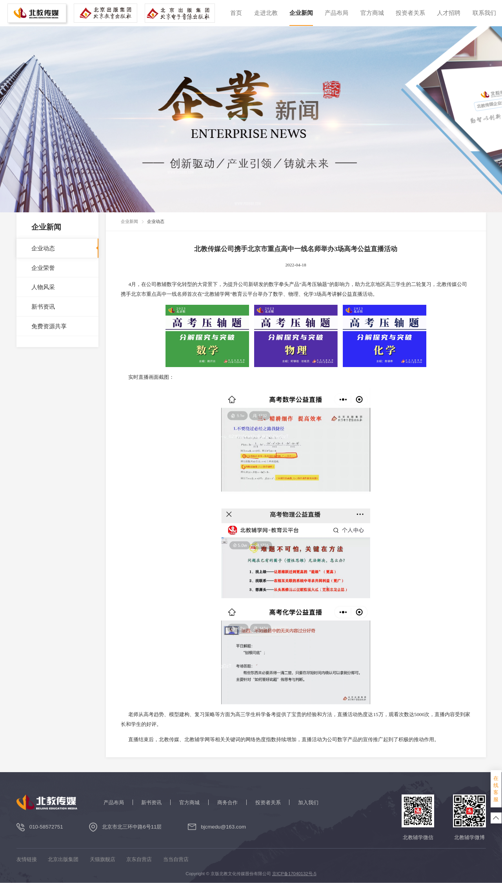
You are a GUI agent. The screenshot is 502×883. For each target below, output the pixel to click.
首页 (236, 12)
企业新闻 (301, 12)
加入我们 (308, 802)
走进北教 (266, 12)
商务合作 (227, 802)
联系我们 (484, 12)
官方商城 (372, 12)
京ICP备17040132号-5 (294, 873)
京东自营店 (139, 859)
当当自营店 (176, 859)
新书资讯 (151, 802)
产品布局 (336, 12)
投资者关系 (410, 12)
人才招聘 (448, 12)
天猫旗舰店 (102, 859)
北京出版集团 (63, 859)
